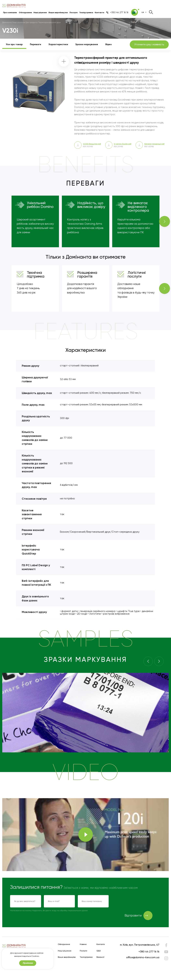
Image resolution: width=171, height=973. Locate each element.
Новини (83, 944)
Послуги (73, 12)
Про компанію (10, 12)
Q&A (98, 951)
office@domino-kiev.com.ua (142, 957)
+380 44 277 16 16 (149, 951)
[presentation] (136, 901)
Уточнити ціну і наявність (149, 44)
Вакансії (100, 957)
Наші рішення (40, 12)
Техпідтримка (86, 12)
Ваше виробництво (58, 12)
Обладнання (25, 12)
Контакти (99, 12)
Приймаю (28, 963)
